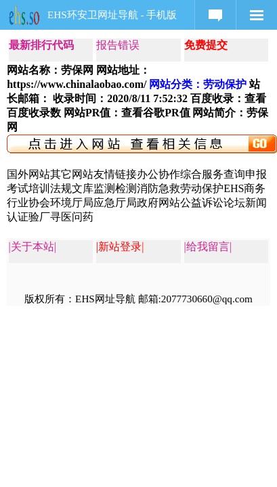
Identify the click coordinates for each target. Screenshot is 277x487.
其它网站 (71, 174)
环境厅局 (71, 202)
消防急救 (158, 188)
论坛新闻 (245, 202)
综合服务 (201, 174)
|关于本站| (32, 246)
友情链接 (115, 174)
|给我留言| (208, 246)
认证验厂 (28, 217)
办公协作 (158, 174)
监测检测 (115, 188)
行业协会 (28, 202)
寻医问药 (71, 217)
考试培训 (28, 188)
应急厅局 (115, 202)
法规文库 (71, 188)
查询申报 (245, 174)
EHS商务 (244, 188)
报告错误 (118, 45)
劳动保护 (201, 188)
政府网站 (158, 202)
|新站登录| (120, 246)
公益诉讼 (201, 202)
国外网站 (28, 174)
